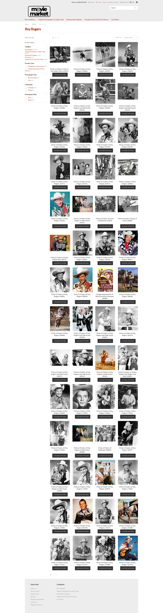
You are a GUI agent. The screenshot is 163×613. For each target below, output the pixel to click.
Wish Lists (98, 2)
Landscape (31, 88)
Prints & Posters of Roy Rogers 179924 (105, 412)
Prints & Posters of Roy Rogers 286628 (82, 295)
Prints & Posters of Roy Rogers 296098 (127, 295)
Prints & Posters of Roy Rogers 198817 (82, 258)
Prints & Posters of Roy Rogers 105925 (105, 70)
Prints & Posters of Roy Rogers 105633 (127, 70)
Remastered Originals (74, 19)
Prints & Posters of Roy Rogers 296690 (59, 334)
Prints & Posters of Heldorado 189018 (104, 449)
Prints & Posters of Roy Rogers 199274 (127, 334)
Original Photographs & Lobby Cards (51, 19)
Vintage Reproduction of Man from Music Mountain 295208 (105, 296)
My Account (91, 2)
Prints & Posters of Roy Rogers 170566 (59, 527)
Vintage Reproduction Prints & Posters (34, 69)
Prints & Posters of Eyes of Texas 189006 (127, 220)
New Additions (30, 19)
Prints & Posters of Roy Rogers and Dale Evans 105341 (82, 108)
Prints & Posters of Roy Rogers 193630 (59, 412)
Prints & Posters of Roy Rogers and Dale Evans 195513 (82, 374)
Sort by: (119, 37)
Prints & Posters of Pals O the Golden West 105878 (59, 70)
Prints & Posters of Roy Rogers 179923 (127, 412)
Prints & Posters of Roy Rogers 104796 (105, 146)
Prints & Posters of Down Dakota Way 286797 (59, 258)
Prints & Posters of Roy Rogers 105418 (59, 146)
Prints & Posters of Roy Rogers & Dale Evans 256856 (82, 450)
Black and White (32, 78)
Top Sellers (115, 19)
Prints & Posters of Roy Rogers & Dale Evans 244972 (82, 221)
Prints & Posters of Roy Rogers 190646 (127, 183)
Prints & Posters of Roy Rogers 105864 (82, 70)
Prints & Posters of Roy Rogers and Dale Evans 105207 (127, 108)
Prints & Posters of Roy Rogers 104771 (105, 183)
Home (26, 24)
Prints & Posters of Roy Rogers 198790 (105, 258)
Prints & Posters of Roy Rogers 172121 (59, 564)
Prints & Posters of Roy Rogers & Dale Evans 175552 (59, 489)
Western (29, 100)
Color (29, 80)
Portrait (29, 90)
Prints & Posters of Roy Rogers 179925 (82, 412)
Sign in (105, 2)
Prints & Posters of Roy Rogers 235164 (59, 220)
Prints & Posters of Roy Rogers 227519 (127, 564)
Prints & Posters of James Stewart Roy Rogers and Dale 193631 (127, 374)
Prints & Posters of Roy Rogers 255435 (82, 527)
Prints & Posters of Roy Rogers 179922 (59, 449)
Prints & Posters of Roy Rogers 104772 (82, 183)
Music (29, 98)
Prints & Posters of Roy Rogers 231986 (127, 527)
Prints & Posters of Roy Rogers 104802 (82, 146)
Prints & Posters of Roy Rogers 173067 (127, 488)
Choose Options (60, 74)
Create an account (113, 2)
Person (34, 24)
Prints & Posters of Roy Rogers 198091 (59, 295)
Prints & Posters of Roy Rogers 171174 (82, 564)
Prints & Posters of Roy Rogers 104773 (59, 183)
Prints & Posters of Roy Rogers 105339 (105, 107)
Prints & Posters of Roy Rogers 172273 (105, 527)
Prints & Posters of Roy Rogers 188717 (127, 449)
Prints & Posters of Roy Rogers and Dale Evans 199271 (59, 374)
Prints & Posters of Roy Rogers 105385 (59, 107)
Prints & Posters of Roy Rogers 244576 (105, 488)
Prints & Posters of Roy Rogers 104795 (127, 146)
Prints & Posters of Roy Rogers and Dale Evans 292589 (82, 335)
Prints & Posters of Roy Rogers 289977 (127, 258)
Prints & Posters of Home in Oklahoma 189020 (105, 220)
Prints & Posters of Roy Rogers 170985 (105, 564)
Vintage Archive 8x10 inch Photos (96, 19)
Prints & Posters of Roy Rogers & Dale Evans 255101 (105, 374)
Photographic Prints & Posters (36, 66)
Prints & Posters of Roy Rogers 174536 (82, 488)
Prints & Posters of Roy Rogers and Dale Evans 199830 (104, 335)
